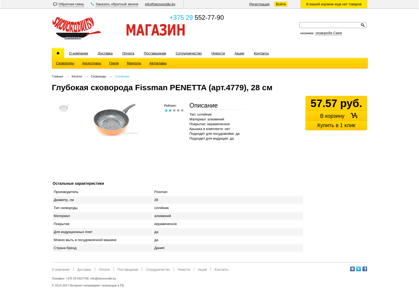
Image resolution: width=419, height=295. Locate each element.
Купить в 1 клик (336, 125)
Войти (281, 4)
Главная (57, 76)
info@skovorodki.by (160, 4)
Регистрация (259, 4)
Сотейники (122, 76)
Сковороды (98, 76)
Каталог (77, 76)
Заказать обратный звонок (117, 4)
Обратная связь (71, 4)
